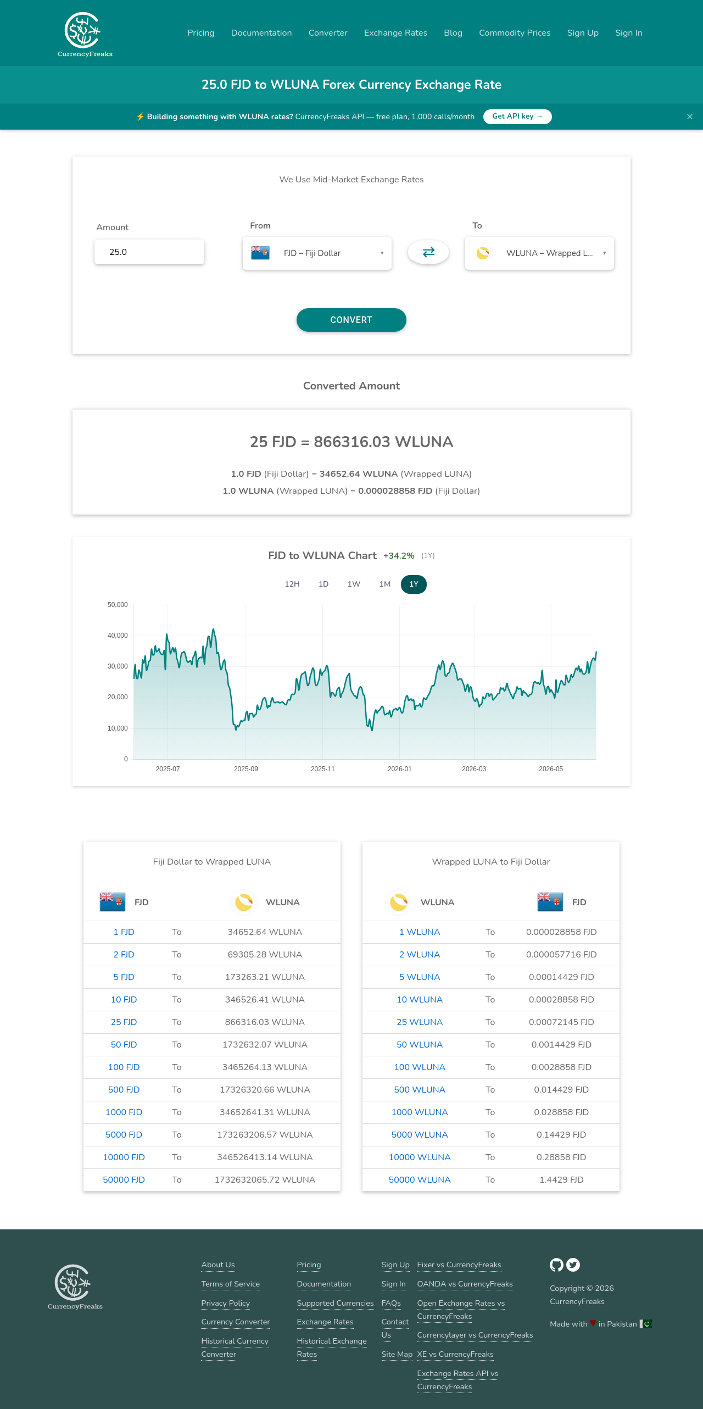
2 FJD (124, 955)
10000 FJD (124, 1157)
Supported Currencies (335, 1302)
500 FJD (124, 1090)
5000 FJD (124, 1135)
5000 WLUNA (419, 1135)
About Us (218, 1264)
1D (324, 584)
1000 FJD (124, 1112)
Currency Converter (235, 1321)
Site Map (397, 1354)
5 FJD (124, 977)
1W (354, 584)
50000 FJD (124, 1180)
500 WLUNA (419, 1090)
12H (292, 584)
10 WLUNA (420, 1000)
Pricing (201, 33)
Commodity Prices (514, 33)
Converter (328, 33)
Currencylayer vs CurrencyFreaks (475, 1334)
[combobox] (317, 253)
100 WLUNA (419, 1067)
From (260, 226)
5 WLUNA (419, 977)
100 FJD (124, 1067)
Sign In (629, 33)
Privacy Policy (225, 1302)
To (477, 226)
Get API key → (517, 116)
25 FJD (123, 1022)
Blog (453, 33)
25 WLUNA (420, 1022)
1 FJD (124, 932)
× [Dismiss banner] (690, 116)
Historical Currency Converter (235, 1347)
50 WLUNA (420, 1045)
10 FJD (123, 1000)
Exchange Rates (395, 33)
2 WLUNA (419, 955)
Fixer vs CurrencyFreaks (459, 1264)
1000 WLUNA (419, 1112)
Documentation (261, 33)
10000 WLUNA (420, 1157)
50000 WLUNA (420, 1180)
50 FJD (123, 1045)
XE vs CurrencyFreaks (455, 1354)
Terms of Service (230, 1283)
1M (385, 584)
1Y (414, 584)
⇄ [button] (428, 252)
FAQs (391, 1302)
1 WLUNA (419, 932)
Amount (112, 227)
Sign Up (583, 33)
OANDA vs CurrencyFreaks (465, 1283)
